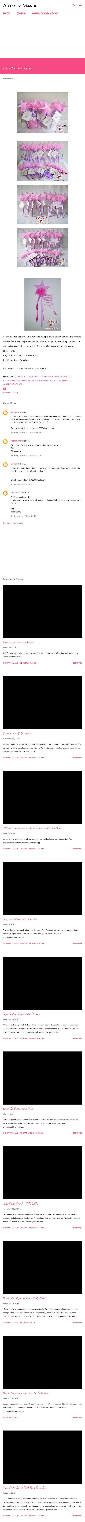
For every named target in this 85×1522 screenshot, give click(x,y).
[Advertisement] (42, 39)
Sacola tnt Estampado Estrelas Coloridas (26, 1393)
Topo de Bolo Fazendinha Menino (21, 1014)
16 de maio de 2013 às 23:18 (23, 516)
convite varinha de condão (46, 377)
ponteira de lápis (48, 380)
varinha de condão (13, 384)
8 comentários (27, 1322)
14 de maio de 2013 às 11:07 (23, 484)
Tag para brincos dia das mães (20, 919)
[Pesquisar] (74, 4)
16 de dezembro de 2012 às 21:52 (26, 432)
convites (66, 377)
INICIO (6, 13)
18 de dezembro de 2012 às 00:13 (26, 455)
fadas (6, 380)
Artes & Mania (20, 5)
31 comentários (28, 663)
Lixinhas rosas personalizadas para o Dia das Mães (32, 828)
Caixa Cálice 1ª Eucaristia (17, 733)
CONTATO (21, 13)
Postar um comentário (13, 523)
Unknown (15, 412)
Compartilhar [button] (10, 393)
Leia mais (77, 663)
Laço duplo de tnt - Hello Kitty (20, 1203)
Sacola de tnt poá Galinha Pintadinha (24, 1298)
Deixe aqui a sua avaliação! (18, 642)
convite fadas (24, 377)
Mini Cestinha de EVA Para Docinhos (24, 1488)
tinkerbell (62, 380)
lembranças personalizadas (24, 380)
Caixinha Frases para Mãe (18, 1109)
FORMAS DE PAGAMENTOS (45, 13)
